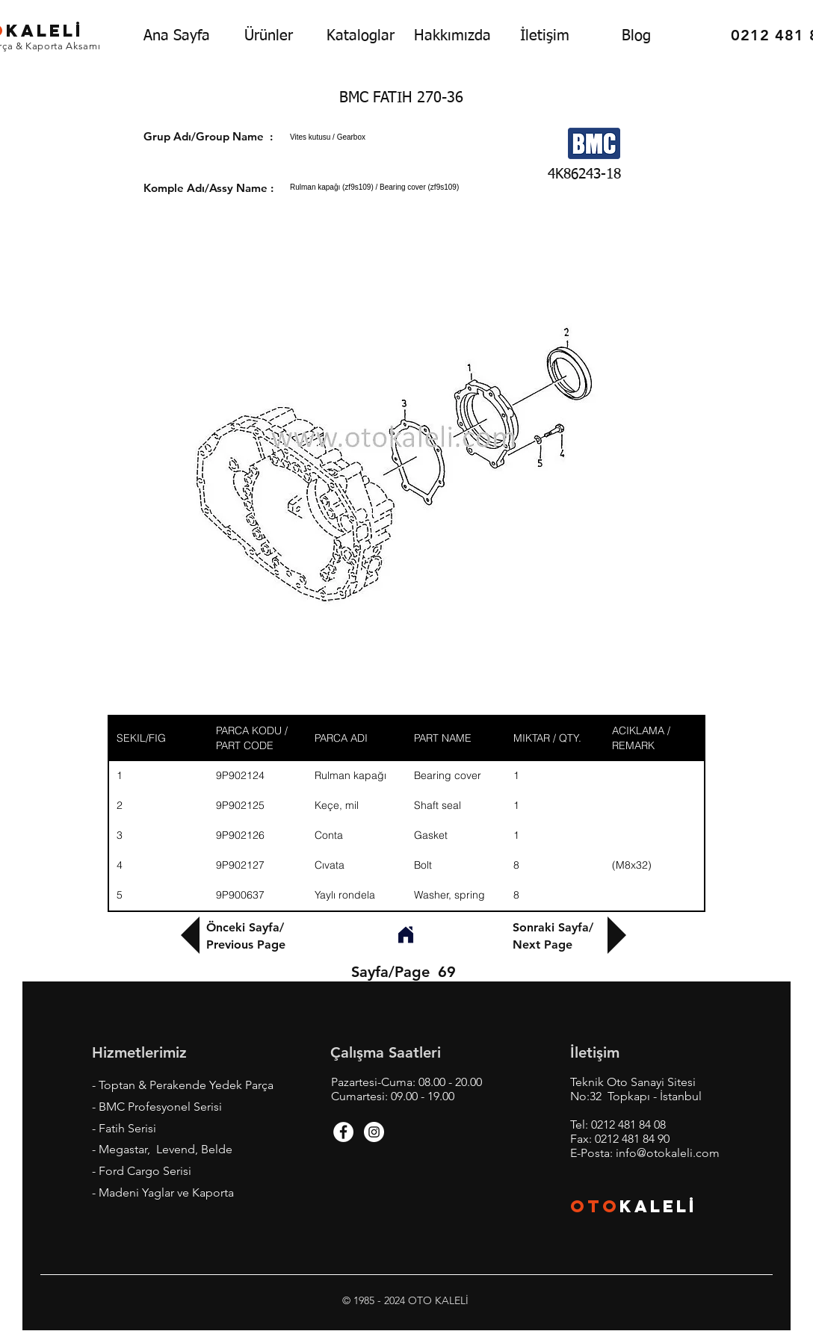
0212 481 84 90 (632, 1139)
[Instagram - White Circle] (374, 1132)
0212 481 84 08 (628, 1124)
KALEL (658, 1206)
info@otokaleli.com (668, 1153)
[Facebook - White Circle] (343, 1132)
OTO (594, 1206)
